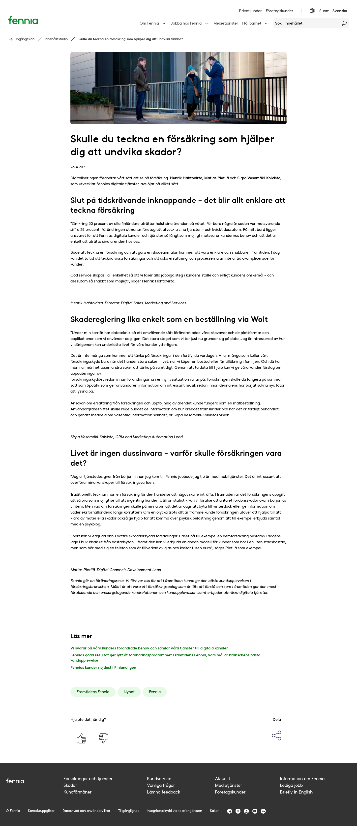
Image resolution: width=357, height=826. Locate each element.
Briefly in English (296, 792)
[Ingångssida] (23, 20)
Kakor (214, 811)
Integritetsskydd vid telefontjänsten (174, 811)
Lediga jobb (291, 785)
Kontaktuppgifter (41, 811)
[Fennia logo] (34, 780)
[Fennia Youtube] (255, 811)
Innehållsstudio (56, 39)
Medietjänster (225, 23)
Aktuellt (222, 778)
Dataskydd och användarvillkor (86, 811)
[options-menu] (277, 735)
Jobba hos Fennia (190, 23)
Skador (70, 785)
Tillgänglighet (128, 811)
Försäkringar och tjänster (88, 778)
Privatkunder (250, 10)
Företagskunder (279, 10)
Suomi (324, 10)
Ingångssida (25, 39)
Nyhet (129, 691)
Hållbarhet (255, 23)
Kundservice (159, 778)
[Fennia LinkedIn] (263, 811)
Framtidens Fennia (93, 691)
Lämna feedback (163, 792)
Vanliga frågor (161, 785)
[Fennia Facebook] (230, 811)
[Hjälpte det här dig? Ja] (81, 738)
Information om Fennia (302, 778)
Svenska (339, 10)
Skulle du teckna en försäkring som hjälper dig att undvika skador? (130, 39)
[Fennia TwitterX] (238, 811)
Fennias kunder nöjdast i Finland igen (103, 667)
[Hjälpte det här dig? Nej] (103, 738)
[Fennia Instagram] (246, 811)
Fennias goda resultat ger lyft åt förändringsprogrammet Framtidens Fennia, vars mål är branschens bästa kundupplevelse (165, 658)
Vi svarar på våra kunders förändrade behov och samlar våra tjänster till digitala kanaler (149, 648)
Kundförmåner (77, 792)
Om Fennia (153, 23)
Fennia (155, 691)
